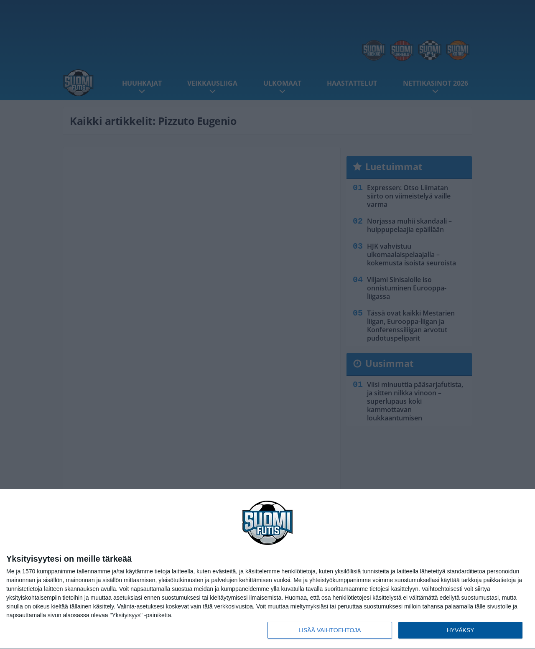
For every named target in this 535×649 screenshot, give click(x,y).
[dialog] (267, 569)
